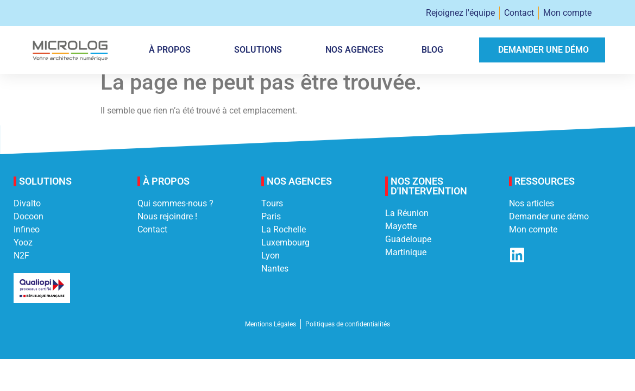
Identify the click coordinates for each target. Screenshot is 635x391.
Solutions (260, 50)
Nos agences (354, 50)
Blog (432, 50)
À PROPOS (172, 50)
